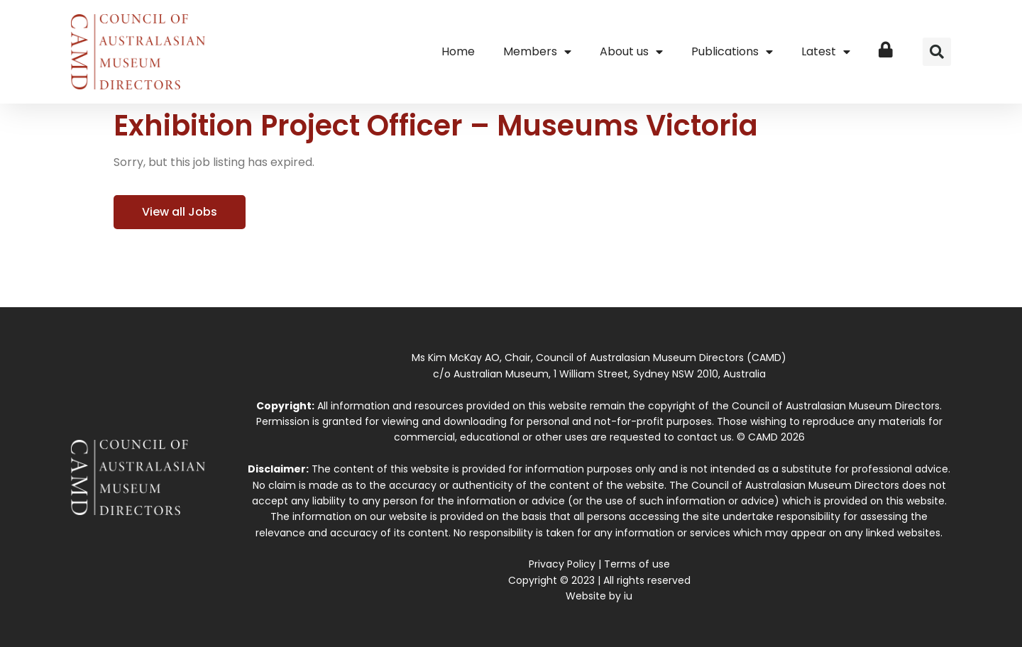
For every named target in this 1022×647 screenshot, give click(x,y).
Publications (732, 52)
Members (537, 52)
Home (458, 51)
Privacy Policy (562, 564)
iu (628, 596)
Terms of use (637, 564)
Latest (825, 52)
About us (631, 52)
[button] (937, 52)
